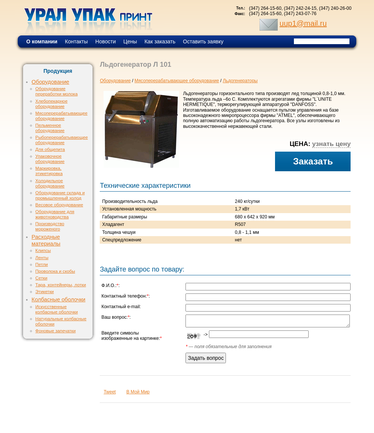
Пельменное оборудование (50, 128)
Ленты (42, 257)
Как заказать (159, 41)
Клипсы (43, 250)
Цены (130, 41)
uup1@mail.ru (303, 23)
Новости (105, 41)
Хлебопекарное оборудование (52, 103)
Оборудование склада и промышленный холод (60, 195)
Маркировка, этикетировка (49, 171)
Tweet (110, 392)
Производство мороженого (50, 226)
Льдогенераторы (240, 80)
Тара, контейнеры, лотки (61, 284)
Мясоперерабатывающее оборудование (62, 116)
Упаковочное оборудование (50, 159)
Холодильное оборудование (50, 183)
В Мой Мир (138, 392)
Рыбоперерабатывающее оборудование (62, 140)
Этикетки (45, 291)
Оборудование (51, 82)
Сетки (42, 277)
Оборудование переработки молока (57, 91)
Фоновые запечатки (56, 330)
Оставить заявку (203, 41)
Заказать (313, 161)
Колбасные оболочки (58, 299)
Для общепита (50, 149)
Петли (42, 264)
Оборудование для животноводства (55, 214)
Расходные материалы (46, 240)
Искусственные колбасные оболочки (57, 309)
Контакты (76, 41)
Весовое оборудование (59, 204)
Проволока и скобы (55, 271)
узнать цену (331, 143)
